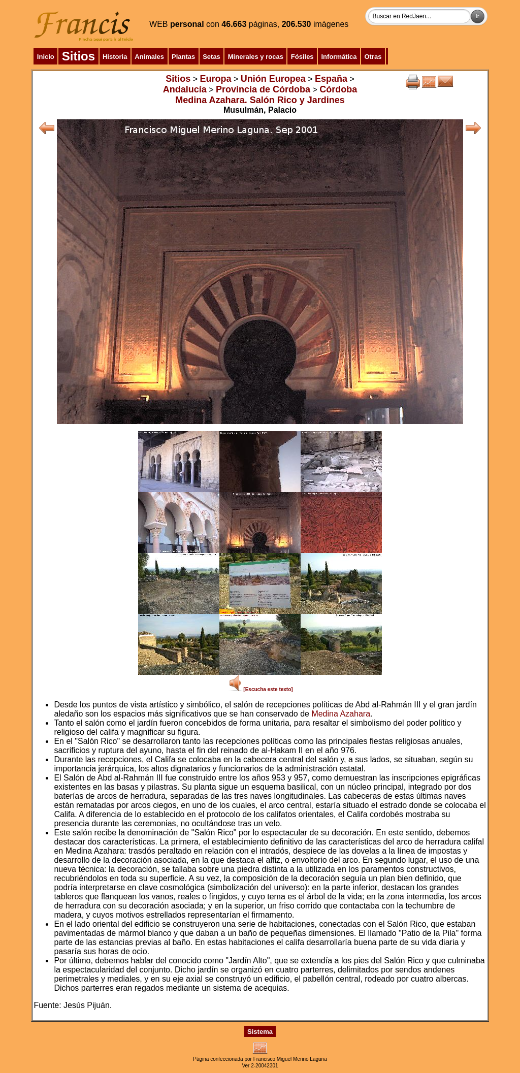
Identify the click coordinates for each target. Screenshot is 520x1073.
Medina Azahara (340, 713)
